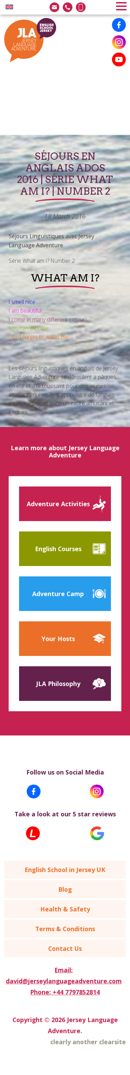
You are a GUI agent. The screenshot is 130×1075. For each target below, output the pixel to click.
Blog (65, 889)
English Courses (58, 549)
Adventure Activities (58, 504)
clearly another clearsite (88, 1042)
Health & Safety (65, 909)
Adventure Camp (58, 594)
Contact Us (65, 948)
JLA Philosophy (58, 683)
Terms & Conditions (65, 929)
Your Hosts (58, 638)
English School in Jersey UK (65, 869)
